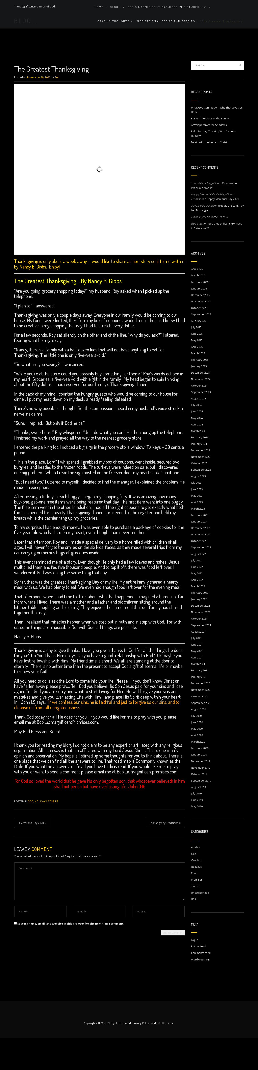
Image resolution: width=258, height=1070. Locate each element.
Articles (195, 878)
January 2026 (199, 320)
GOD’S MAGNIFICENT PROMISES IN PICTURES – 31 (165, 8)
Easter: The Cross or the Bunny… (211, 150)
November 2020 (200, 721)
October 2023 (199, 494)
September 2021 (201, 656)
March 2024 (198, 462)
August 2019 (198, 818)
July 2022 (196, 592)
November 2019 (200, 799)
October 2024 (199, 417)
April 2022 (197, 611)
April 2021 (197, 689)
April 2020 (197, 766)
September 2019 (201, 812)
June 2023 (197, 520)
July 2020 (196, 747)
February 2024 (199, 468)
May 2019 (197, 837)
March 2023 (198, 540)
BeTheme (168, 1054)
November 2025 (200, 332)
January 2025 (199, 397)
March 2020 (198, 773)
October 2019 (199, 805)
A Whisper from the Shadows (209, 156)
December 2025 (200, 326)
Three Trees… (219, 248)
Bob (57, 108)
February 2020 (199, 779)
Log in (194, 971)
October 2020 (199, 727)
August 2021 (198, 663)
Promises (197, 911)
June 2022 (197, 598)
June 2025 (197, 365)
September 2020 (201, 734)
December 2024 (200, 404)
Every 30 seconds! (202, 219)
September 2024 (201, 423)
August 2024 (198, 430)
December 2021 (200, 637)
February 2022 (199, 624)
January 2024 (199, 475)
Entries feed (198, 977)
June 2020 (197, 753)
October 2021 (199, 650)
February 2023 (199, 546)
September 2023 (201, 501)
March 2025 (198, 384)
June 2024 (197, 442)
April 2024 (197, 456)
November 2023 (200, 488)
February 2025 (199, 391)
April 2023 (197, 533)
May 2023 (197, 527)
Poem (194, 904)
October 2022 (199, 572)
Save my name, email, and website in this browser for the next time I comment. (70, 955)
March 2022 (198, 617)
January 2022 (199, 630)
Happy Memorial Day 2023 (223, 230)
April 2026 (197, 300)
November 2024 (200, 410)
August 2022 (198, 585)
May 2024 (197, 449)
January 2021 (199, 708)
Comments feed (201, 984)
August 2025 (198, 352)
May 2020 (197, 760)
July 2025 (196, 358)
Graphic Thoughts (112, 25)
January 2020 (199, 786)
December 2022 (200, 559)
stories (53, 832)
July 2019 (196, 825)
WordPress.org (200, 991)
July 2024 (196, 436)
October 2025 (199, 339)
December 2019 (200, 792)
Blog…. (114, 8)
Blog (185, 55)
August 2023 (198, 507)
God (195, 55)
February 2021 (199, 701)
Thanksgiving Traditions (163, 854)
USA (193, 930)
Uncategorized (200, 924)
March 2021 (198, 695)
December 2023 (200, 481)
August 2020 (198, 740)
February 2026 (199, 313)
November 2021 (200, 643)
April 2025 (197, 378)
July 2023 (196, 514)
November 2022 (200, 565)
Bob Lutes (197, 254)
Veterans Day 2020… (33, 854)
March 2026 (198, 306)
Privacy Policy (141, 1054)
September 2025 (201, 345)
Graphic (196, 891)
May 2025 (197, 371)
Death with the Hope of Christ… (210, 173)
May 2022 (197, 604)
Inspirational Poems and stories (163, 25)
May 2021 (197, 682)
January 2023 (199, 553)
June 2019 (197, 831)
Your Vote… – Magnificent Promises (212, 214)
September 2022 (201, 578)
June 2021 (197, 676)
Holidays (41, 832)
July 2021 (196, 669)
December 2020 (200, 714)
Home (99, 8)
